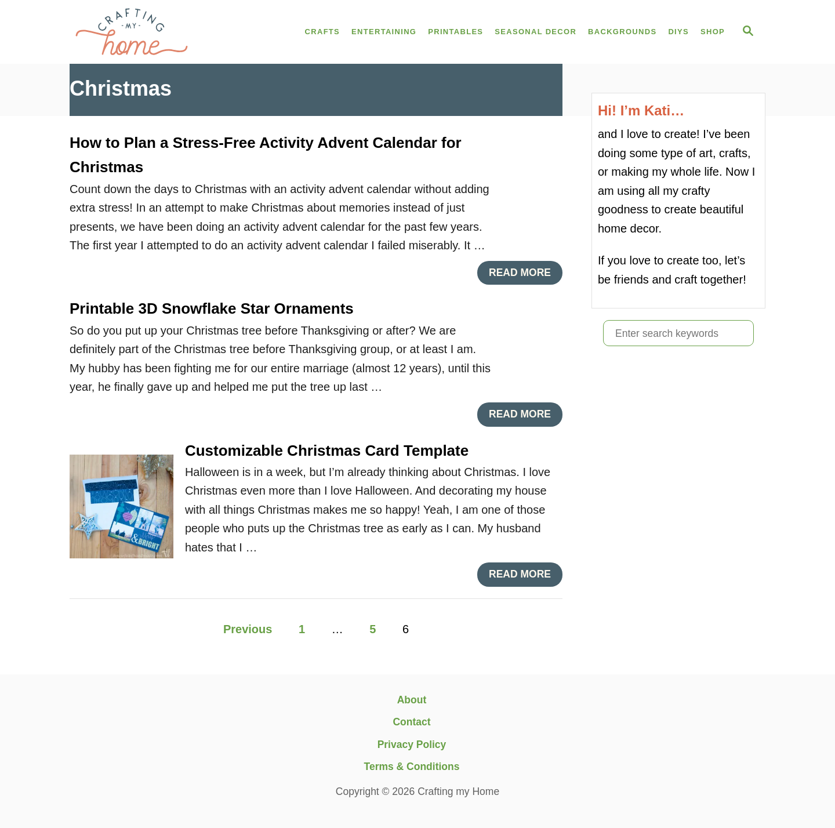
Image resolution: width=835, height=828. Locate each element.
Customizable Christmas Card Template (327, 450)
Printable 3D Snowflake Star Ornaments (212, 308)
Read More (524, 275)
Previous (247, 629)
